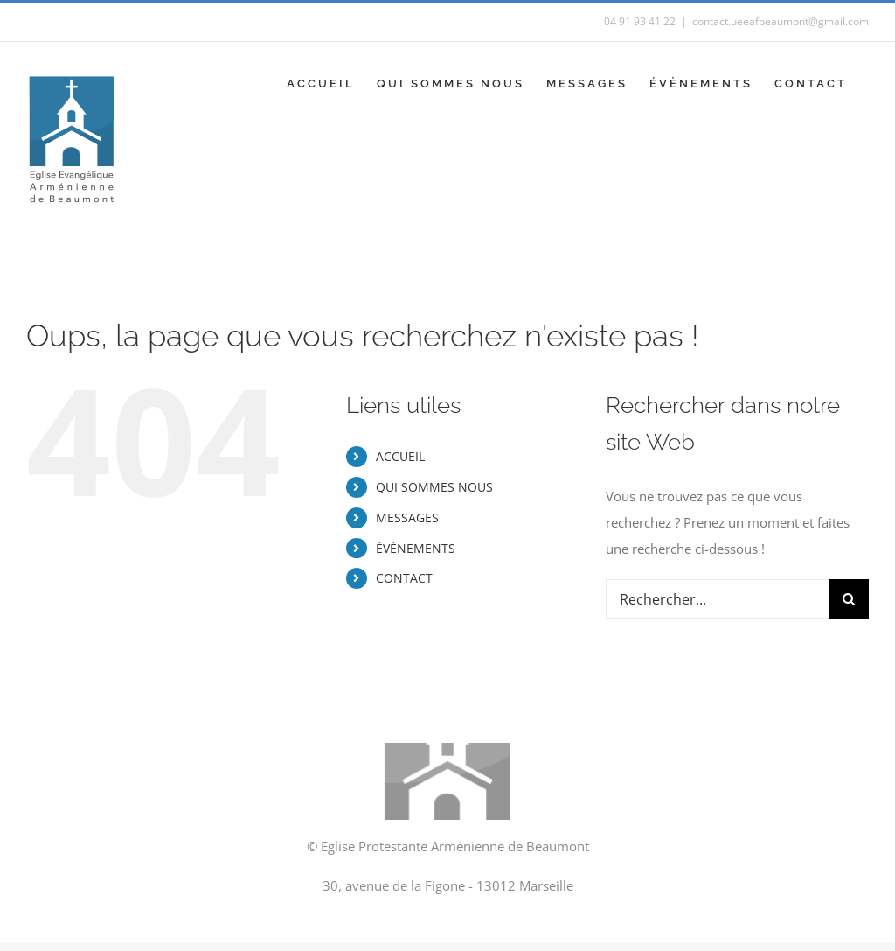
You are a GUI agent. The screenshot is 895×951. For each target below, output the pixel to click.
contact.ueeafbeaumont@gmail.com (780, 21)
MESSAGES (407, 517)
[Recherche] (849, 599)
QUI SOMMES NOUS (434, 487)
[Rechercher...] (717, 599)
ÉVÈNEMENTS (415, 548)
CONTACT (404, 578)
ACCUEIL (400, 456)
